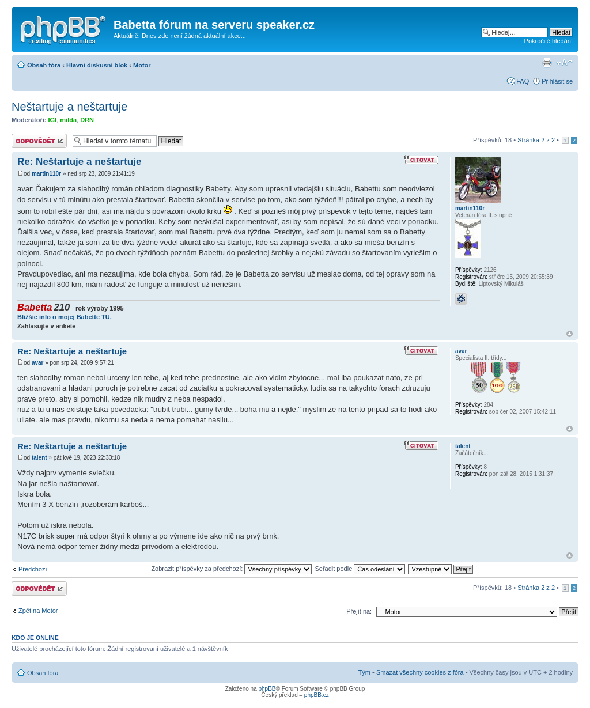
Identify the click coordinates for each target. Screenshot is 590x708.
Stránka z (536, 140)
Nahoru (569, 334)
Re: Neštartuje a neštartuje (79, 161)
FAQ (522, 81)
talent (39, 458)
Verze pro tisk (546, 63)
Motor (142, 65)
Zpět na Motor (38, 610)
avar (38, 362)
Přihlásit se (557, 81)
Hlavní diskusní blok (96, 65)
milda (68, 119)
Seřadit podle (360, 568)
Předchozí (32, 569)
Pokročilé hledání (548, 40)
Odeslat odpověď (39, 141)
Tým (364, 672)
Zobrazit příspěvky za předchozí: (231, 568)
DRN (87, 119)
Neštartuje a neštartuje (69, 106)
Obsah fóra (43, 65)
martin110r (46, 174)
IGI (52, 119)
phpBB (266, 689)
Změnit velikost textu (564, 63)
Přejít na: (359, 611)
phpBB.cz (316, 695)
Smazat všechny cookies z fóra (420, 672)
